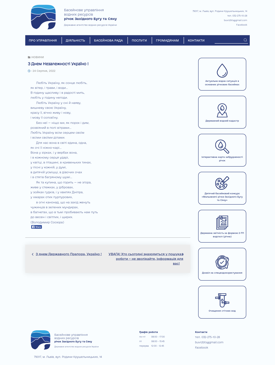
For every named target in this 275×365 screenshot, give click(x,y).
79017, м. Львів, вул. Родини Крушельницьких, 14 (220, 11)
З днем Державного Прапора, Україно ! (69, 253)
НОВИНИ (37, 57)
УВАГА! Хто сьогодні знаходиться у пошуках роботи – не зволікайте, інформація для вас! (146, 258)
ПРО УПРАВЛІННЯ (43, 40)
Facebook (241, 24)
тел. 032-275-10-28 (237, 15)
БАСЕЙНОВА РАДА (108, 40)
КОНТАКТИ (196, 40)
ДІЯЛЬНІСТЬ (75, 40)
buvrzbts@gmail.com (235, 20)
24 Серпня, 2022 (43, 70)
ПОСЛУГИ (139, 40)
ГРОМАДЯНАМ (167, 40)
